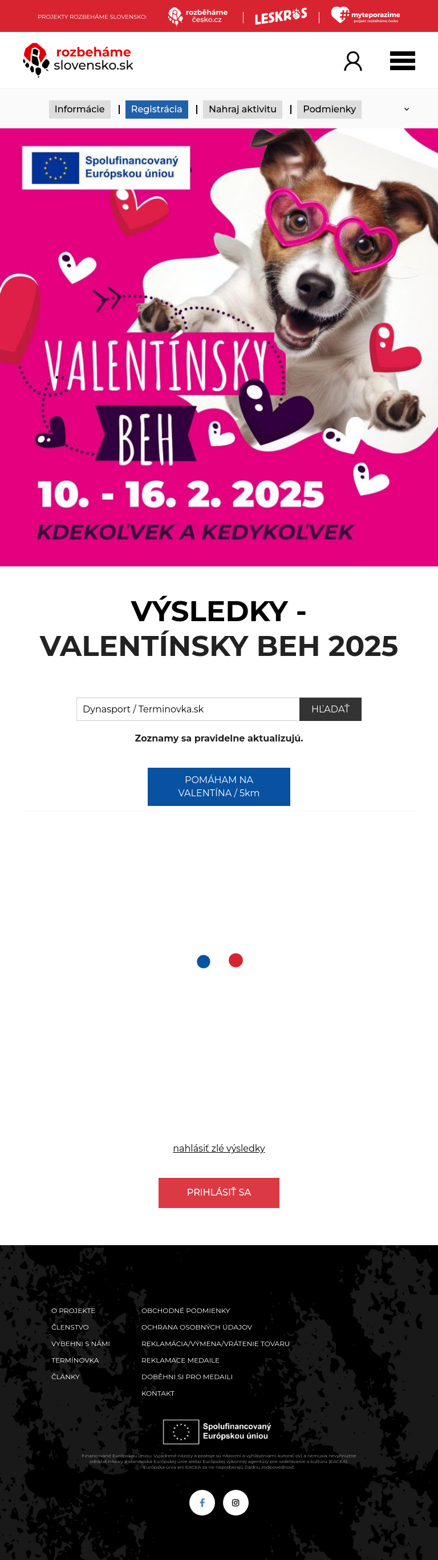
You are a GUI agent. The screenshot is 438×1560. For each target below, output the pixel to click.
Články (65, 1376)
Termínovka (75, 1360)
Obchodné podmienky (185, 1310)
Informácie (80, 109)
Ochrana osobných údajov (196, 1327)
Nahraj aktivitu (243, 109)
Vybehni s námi (80, 1343)
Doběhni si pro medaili (187, 1376)
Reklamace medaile (180, 1360)
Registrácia (156, 109)
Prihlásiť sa (219, 1192)
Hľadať (330, 709)
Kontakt (158, 1393)
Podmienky (329, 109)
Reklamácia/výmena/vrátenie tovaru (215, 1343)
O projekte (73, 1310)
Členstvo (70, 1327)
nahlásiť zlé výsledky (219, 1148)
